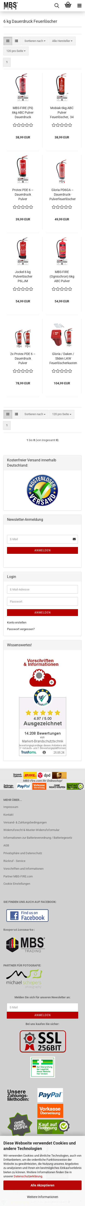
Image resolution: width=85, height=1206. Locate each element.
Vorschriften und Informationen (23, 868)
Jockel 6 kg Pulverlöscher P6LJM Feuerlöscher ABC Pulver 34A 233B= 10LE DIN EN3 (22, 276)
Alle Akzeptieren (42, 1185)
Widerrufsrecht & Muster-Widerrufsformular (31, 830)
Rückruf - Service (14, 861)
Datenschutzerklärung (28, 1176)
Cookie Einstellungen (16, 883)
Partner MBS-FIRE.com (18, 876)
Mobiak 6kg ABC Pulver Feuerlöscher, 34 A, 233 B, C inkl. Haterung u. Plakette (62, 112)
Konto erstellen (16, 622)
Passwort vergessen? (21, 629)
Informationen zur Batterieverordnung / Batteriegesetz (37, 837)
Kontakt (8, 814)
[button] (7, 41)
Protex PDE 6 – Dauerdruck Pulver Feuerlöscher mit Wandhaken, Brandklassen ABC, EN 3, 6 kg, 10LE (22, 194)
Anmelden (42, 550)
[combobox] (35, 41)
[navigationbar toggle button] (79, 5)
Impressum (10, 807)
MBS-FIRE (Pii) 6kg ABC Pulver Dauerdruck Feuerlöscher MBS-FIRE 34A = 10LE (22, 112)
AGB (6, 845)
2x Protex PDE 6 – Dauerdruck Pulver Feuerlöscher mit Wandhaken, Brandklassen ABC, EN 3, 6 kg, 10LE (22, 358)
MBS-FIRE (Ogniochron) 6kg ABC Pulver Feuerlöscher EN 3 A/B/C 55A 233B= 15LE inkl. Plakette (62, 276)
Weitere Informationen (42, 1197)
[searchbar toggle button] (56, 5)
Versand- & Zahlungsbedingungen (25, 822)
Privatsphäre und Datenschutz (22, 853)
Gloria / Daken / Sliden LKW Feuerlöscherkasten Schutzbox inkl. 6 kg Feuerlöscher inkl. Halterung (63, 358)
